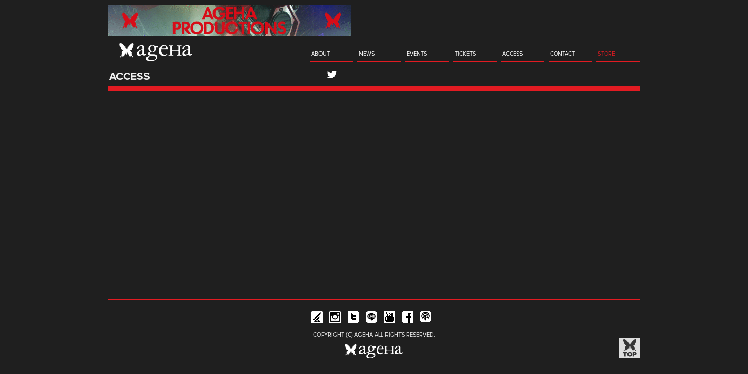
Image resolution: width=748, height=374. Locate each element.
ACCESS (512, 54)
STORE (606, 54)
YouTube (389, 318)
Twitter (353, 318)
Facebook (407, 318)
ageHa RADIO (426, 318)
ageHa (156, 52)
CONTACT (562, 54)
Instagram (335, 318)
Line (371, 318)
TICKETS (465, 54)
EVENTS (417, 54)
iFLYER (317, 318)
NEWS (367, 54)
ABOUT (320, 54)
